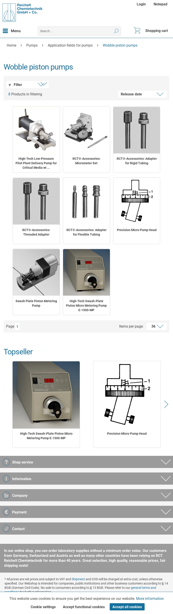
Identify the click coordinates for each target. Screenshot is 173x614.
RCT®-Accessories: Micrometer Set (86, 161)
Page (10, 326)
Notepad (160, 4)
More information (150, 598)
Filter (15, 85)
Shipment (78, 579)
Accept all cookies (127, 607)
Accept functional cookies (84, 607)
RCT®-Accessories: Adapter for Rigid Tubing (137, 161)
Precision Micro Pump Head (137, 230)
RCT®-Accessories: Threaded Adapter (36, 232)
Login (141, 4)
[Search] (116, 31)
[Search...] (79, 31)
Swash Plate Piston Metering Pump (36, 303)
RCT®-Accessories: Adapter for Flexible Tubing (86, 232)
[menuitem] (141, 4)
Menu (12, 30)
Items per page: (131, 326)
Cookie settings (43, 607)
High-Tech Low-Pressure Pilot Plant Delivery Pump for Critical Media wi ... (36, 163)
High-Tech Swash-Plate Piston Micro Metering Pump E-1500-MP (86, 305)
